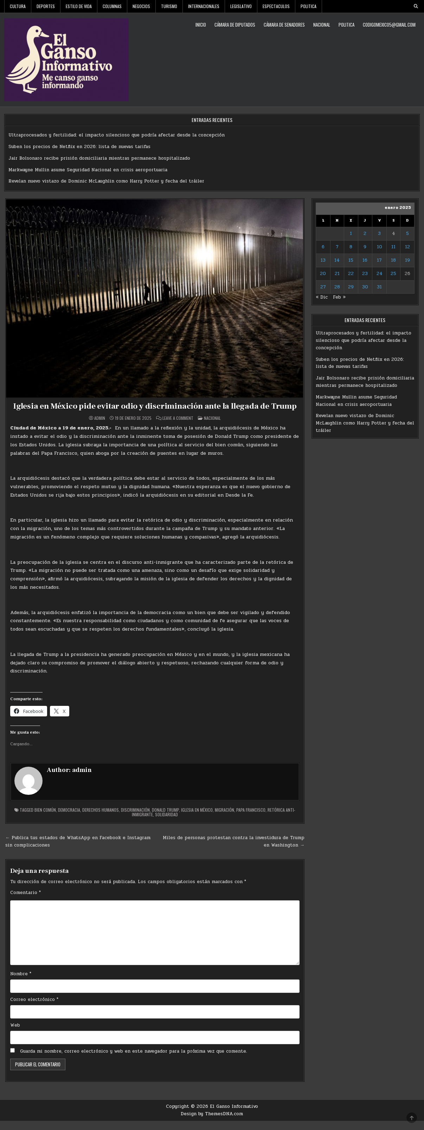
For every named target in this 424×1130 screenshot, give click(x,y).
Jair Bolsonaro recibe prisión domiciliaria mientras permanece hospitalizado (99, 158)
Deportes (46, 6)
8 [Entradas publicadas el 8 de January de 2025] (350, 246)
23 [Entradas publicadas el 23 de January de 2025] (365, 273)
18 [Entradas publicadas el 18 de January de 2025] (393, 260)
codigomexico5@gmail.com (389, 24)
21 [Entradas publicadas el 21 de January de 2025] (337, 273)
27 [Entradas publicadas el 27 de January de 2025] (323, 287)
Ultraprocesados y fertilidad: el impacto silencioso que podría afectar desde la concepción (116, 135)
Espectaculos (276, 6)
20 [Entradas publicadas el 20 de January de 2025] (323, 273)
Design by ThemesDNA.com (212, 1122)
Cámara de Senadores (284, 24)
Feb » (339, 297)
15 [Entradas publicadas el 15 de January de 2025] (350, 260)
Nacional (321, 24)
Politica (308, 6)
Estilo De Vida (79, 6)
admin (99, 427)
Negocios (141, 6)
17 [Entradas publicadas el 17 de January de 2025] (379, 260)
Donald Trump (165, 819)
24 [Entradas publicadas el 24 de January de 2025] (380, 273)
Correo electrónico (34, 1008)
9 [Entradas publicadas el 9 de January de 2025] (365, 246)
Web (15, 1034)
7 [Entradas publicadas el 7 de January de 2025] (337, 246)
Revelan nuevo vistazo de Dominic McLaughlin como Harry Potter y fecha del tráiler (106, 181)
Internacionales (203, 6)
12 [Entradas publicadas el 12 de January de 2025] (407, 246)
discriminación (135, 819)
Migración (224, 819)
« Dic (322, 297)
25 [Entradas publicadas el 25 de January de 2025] (393, 273)
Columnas (112, 6)
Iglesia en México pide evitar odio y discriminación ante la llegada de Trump (155, 411)
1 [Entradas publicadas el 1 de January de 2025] (351, 233)
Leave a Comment (177, 427)
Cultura (18, 6)
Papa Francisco (250, 819)
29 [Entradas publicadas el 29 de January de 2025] (351, 287)
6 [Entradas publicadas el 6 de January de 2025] (323, 246)
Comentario (25, 901)
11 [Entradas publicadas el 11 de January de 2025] (393, 246)
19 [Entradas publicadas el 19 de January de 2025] (407, 260)
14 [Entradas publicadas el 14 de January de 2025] (337, 260)
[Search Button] (416, 6)
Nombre (20, 983)
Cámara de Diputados (234, 24)
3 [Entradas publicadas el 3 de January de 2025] (379, 233)
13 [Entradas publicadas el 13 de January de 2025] (323, 260)
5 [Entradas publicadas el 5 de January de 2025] (407, 233)
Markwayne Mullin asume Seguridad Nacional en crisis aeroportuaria (87, 169)
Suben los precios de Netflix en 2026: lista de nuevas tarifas (79, 146)
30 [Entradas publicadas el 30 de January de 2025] (365, 287)
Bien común (45, 819)
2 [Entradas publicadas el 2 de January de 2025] (365, 233)
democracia (69, 819)
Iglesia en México (197, 819)
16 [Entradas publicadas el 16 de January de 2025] (364, 260)
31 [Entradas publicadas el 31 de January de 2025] (379, 287)
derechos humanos (100, 819)
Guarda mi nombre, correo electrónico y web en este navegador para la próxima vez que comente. (133, 1060)
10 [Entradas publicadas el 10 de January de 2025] (379, 246)
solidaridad (166, 823)
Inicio (200, 24)
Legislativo (241, 6)
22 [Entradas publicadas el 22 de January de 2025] (351, 273)
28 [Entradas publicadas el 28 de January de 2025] (337, 287)
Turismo (169, 6)
